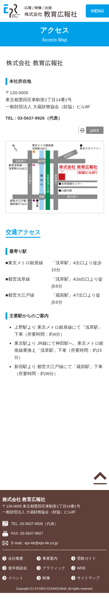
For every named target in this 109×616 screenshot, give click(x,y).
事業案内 (50, 558)
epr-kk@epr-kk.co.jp (41, 543)
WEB (81, 568)
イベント (15, 578)
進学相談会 (17, 568)
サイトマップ (88, 578)
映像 (46, 578)
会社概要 (15, 558)
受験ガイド (86, 558)
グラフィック (53, 568)
